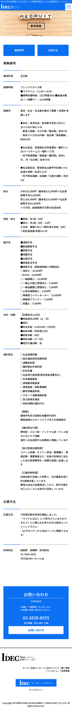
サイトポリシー (36, 689)
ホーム (26, 667)
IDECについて (53, 667)
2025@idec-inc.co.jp (32, 558)
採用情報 (65, 670)
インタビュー (53, 670)
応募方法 (53, 50)
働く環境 (65, 667)
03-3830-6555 (28, 554)
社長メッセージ (38, 667)
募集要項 (19, 50)
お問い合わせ (36, 630)
